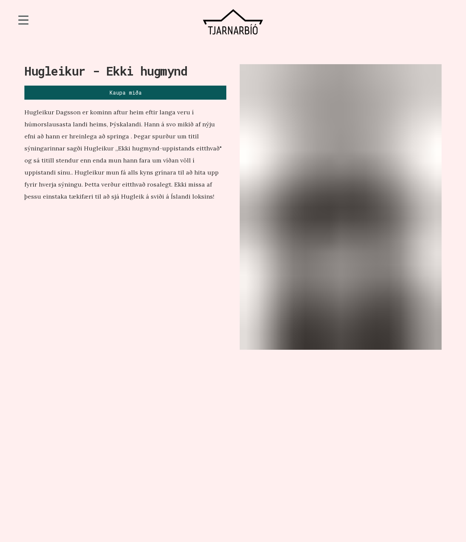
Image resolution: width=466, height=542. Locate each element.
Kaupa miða (125, 92)
